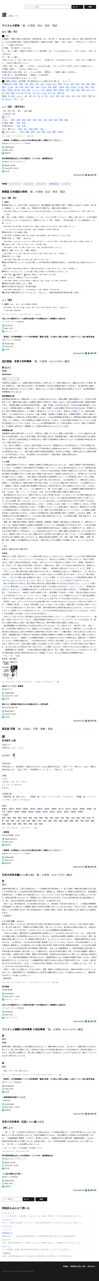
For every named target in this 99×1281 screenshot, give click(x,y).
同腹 (23, 123)
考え (47, 96)
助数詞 (14, 81)
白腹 (42, 84)
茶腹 (67, 87)
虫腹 (28, 90)
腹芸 (22, 132)
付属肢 (73, 405)
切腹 (55, 120)
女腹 (83, 84)
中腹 (23, 126)
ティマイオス (25, 559)
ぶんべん (23, 586)
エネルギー (66, 184)
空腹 (34, 120)
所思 (62, 96)
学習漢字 (7, 114)
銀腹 (12, 93)
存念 (73, 96)
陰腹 (88, 84)
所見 (52, 96)
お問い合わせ (91, 1266)
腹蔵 (31, 129)
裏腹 (21, 84)
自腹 (37, 87)
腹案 (20, 129)
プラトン (14, 559)
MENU (4, 2)
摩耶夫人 (5, 589)
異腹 (18, 123)
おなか (19, 96)
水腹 (23, 90)
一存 (21, 99)
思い (16, 99)
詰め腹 (73, 87)
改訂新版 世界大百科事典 (16, 361)
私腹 (50, 120)
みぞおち (26, 501)
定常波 (7, 78)
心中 (34, 96)
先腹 (21, 87)
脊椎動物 (32, 205)
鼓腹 (39, 120)
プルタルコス (28, 184)
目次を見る (20, 921)
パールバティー (14, 184)
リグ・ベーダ (76, 586)
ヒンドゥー (86, 583)
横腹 (78, 90)
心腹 (41, 129)
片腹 (26, 84)
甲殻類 (87, 399)
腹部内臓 (40, 531)
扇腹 (72, 84)
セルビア (72, 577)
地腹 (32, 87)
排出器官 (58, 405)
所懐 (57, 96)
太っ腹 (43, 93)
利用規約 (65, 1266)
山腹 (18, 126)
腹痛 (18, 120)
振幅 (13, 78)
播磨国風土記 (54, 184)
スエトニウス (87, 598)
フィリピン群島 (63, 580)
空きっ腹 (19, 93)
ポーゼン (16, 580)
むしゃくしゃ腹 (38, 90)
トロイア (46, 577)
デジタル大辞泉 (11, 25)
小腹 (16, 87)
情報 (28, 136)
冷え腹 (80, 87)
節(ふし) (43, 293)
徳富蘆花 (62, 307)
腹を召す (27, 238)
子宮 (5, 656)
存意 (78, 96)
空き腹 (48, 84)
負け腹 (17, 90)
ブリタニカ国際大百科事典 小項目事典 (23, 1029)
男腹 (77, 84)
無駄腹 (49, 90)
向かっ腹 (51, 93)
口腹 (45, 120)
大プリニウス (41, 184)
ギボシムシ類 (37, 423)
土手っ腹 (35, 93)
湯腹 (73, 90)
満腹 (66, 120)
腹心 (25, 129)
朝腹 (15, 84)
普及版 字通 (8, 728)
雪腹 (67, 90)
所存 (68, 96)
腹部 (13, 96)
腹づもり (9, 99)
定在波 (36, 1047)
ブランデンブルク (28, 580)
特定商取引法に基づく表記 (77, 1266)
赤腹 (10, 84)
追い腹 (66, 84)
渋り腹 (43, 87)
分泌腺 (56, 408)
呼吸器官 (76, 408)
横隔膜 (26, 42)
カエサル (46, 598)
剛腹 (36, 129)
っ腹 (27, 93)
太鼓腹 (61, 87)
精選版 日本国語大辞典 (14, 191)
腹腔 (5, 1071)
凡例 (32, 136)
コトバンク (11, 7)
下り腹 (10, 87)
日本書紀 (47, 280)
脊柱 (5, 546)
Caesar (71, 602)
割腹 (29, 120)
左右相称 (28, 386)
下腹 (37, 84)
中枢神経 (49, 386)
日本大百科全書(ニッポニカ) (18, 874)
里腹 (27, 87)
